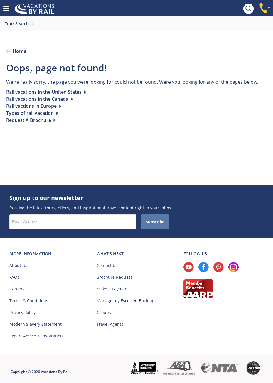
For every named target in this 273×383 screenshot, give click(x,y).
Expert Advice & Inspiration (36, 336)
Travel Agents (110, 324)
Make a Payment (113, 289)
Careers (17, 289)
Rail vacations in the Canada (37, 99)
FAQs (14, 277)
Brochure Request (114, 277)
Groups (104, 312)
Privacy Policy (22, 312)
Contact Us (107, 265)
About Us (18, 265)
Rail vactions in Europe (31, 106)
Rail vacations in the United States (44, 92)
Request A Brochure (28, 120)
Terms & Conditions (28, 300)
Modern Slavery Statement (35, 324)
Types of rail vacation (30, 113)
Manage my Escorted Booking (125, 300)
